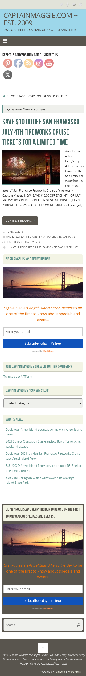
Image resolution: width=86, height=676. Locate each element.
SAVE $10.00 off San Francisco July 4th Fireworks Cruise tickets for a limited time (40, 131)
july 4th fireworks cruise (24, 247)
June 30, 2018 (15, 231)
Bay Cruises (53, 236)
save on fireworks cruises (60, 247)
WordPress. (74, 671)
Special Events (30, 242)
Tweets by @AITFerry (17, 377)
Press (15, 242)
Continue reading (21, 220)
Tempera (60, 671)
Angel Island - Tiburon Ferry (25, 236)
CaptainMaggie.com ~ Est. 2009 (40, 19)
